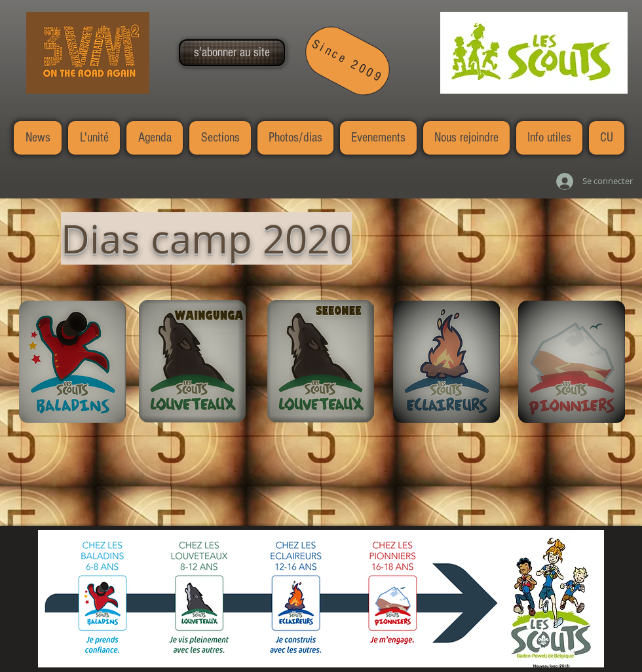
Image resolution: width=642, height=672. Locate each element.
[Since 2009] (348, 61)
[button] (232, 52)
